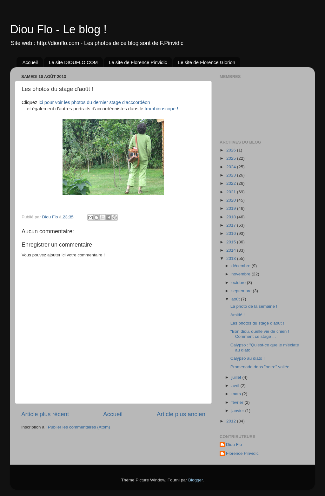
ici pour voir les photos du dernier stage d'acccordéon (94, 102)
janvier (238, 410)
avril (236, 385)
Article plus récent (45, 414)
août (236, 299)
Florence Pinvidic (242, 453)
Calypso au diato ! (247, 358)
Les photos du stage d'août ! (257, 323)
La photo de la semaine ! (253, 306)
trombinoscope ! (161, 108)
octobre (239, 282)
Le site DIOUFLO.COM (73, 62)
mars (236, 393)
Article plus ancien (181, 414)
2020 (231, 200)
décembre (241, 265)
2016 (231, 233)
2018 (231, 217)
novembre (241, 274)
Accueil (30, 62)
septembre (242, 290)
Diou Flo (234, 444)
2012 (231, 421)
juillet (236, 377)
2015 (231, 242)
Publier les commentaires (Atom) (79, 427)
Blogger (195, 480)
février (237, 402)
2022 (231, 183)
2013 (231, 258)
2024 (231, 166)
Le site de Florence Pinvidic (138, 62)
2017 (231, 225)
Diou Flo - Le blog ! (58, 29)
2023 (231, 175)
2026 (231, 150)
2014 (231, 250)
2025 (231, 158)
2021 (231, 192)
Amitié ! (237, 314)
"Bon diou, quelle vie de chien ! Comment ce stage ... (259, 334)
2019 (231, 208)
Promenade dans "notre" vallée (259, 366)
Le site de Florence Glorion (206, 62)
